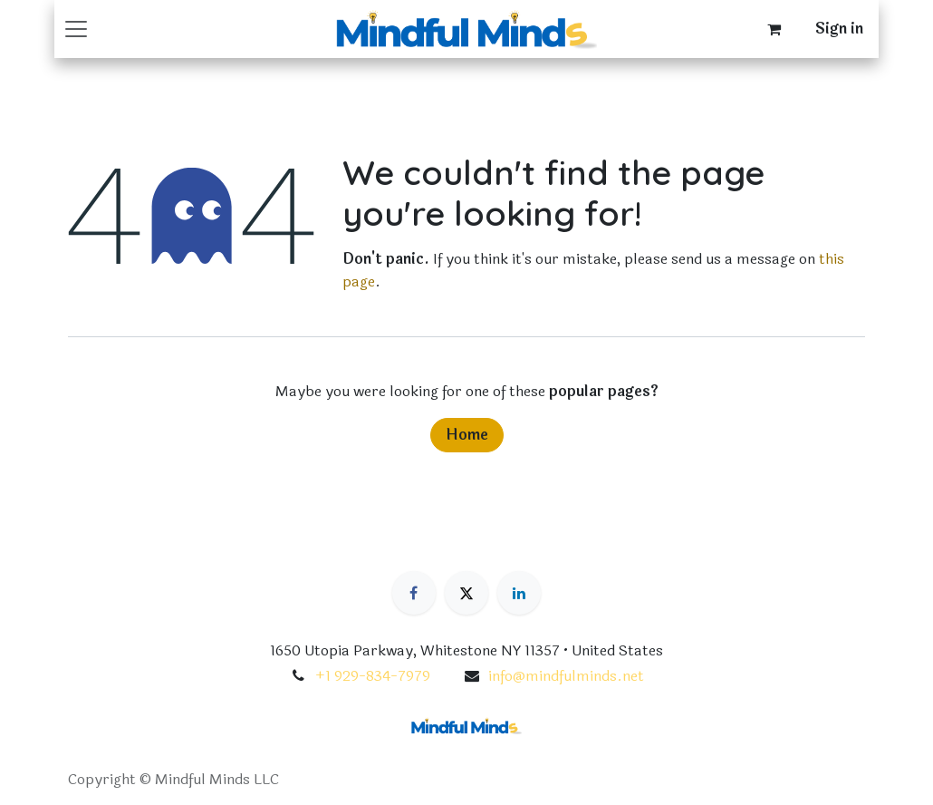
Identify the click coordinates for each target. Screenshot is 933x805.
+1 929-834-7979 (372, 675)
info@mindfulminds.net (566, 675)
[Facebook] (414, 593)
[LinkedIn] (519, 593)
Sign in (839, 28)
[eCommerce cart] (774, 29)
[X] (466, 593)
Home (467, 434)
